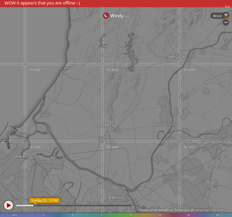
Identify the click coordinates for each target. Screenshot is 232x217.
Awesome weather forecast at (182, 209)
